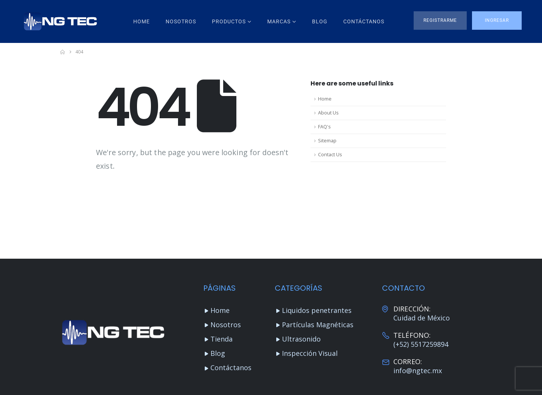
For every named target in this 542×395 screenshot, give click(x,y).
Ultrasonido (301, 338)
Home (141, 21)
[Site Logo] (60, 21)
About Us (328, 113)
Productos (229, 21)
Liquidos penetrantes (317, 310)
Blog (319, 21)
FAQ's (324, 127)
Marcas (279, 21)
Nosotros (181, 21)
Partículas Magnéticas (317, 324)
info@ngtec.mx (417, 370)
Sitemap (327, 140)
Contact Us (330, 154)
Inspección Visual (310, 353)
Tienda (221, 338)
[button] (440, 20)
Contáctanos (363, 21)
